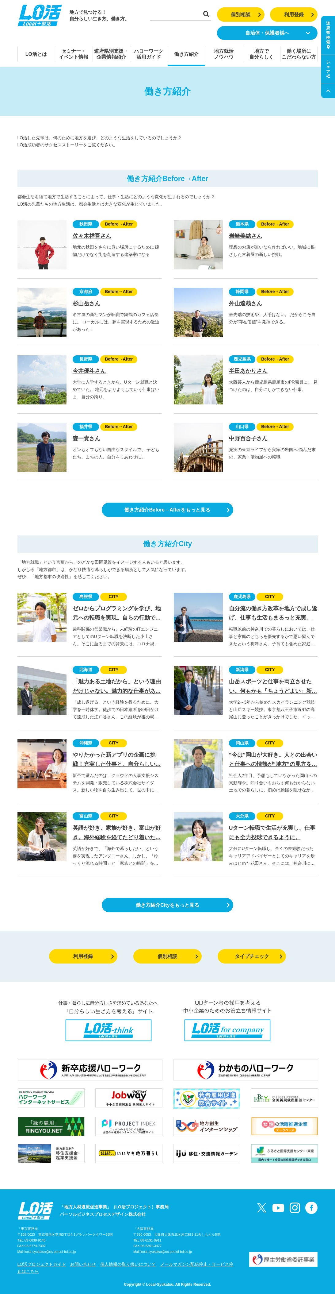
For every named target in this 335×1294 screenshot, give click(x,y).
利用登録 (299, 14)
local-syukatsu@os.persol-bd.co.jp (50, 1251)
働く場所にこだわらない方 (299, 54)
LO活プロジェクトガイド (41, 1264)
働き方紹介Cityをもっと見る (183, 905)
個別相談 (246, 14)
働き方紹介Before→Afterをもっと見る (177, 509)
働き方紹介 (186, 54)
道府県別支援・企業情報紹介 (111, 54)
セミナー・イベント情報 (73, 54)
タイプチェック (259, 956)
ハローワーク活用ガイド (148, 54)
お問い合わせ (83, 1264)
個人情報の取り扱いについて (128, 1264)
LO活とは (36, 54)
